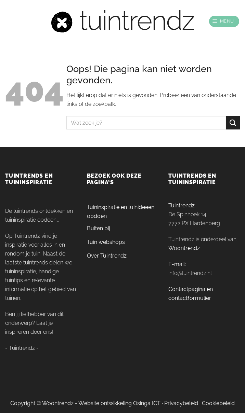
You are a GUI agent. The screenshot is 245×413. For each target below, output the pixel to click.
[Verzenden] (233, 122)
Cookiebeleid (218, 403)
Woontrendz (184, 248)
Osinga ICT (146, 403)
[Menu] (224, 21)
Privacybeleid (181, 403)
